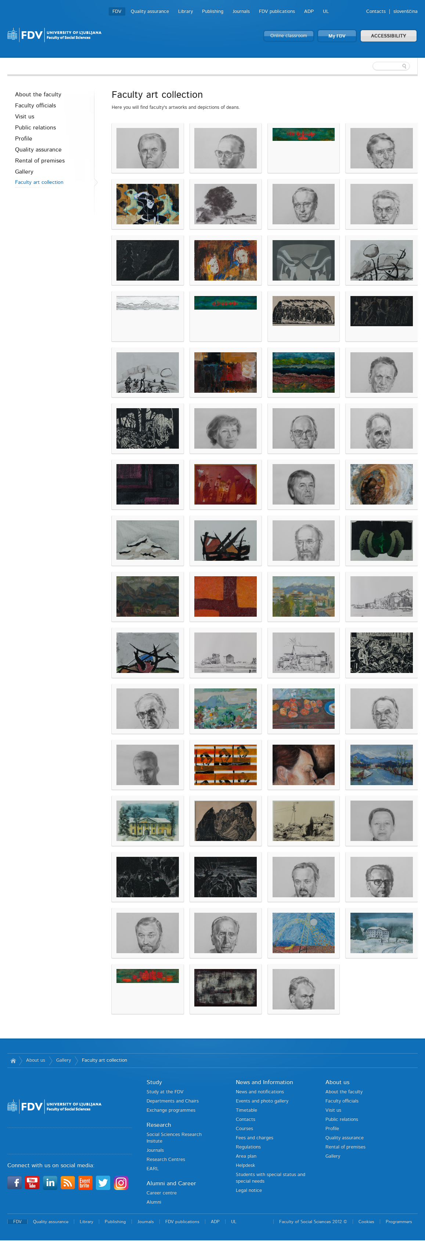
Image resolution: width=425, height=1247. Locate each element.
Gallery (24, 172)
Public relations (35, 128)
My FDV (337, 36)
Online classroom (288, 35)
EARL (153, 1168)
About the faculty (38, 94)
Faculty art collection (39, 182)
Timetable (246, 1110)
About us (35, 1060)
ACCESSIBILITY (388, 36)
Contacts (376, 11)
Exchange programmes (171, 1110)
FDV (117, 11)
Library (185, 11)
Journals (241, 11)
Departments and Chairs (173, 1101)
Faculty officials (35, 105)
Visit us (24, 117)
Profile (23, 139)
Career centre (162, 1193)
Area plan (246, 1156)
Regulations (248, 1147)
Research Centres (166, 1159)
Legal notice (249, 1190)
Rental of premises (40, 161)
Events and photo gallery (262, 1101)
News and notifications (260, 1092)
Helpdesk (245, 1165)
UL (326, 11)
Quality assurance (150, 11)
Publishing (212, 11)
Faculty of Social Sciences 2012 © (313, 1221)
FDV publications (277, 11)
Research (159, 1125)
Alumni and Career (171, 1183)
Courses (244, 1128)
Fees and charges (254, 1138)
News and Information (264, 1082)
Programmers (399, 1221)
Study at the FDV (165, 1092)
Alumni (154, 1202)
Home (13, 1061)
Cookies (366, 1221)
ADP (309, 11)
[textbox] (370, 66)
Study (154, 1082)
